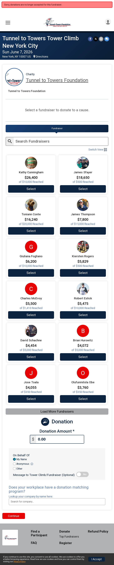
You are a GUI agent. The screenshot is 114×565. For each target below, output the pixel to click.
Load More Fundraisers (57, 411)
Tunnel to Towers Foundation (57, 80)
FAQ (34, 543)
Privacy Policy (19, 561)
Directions (42, 56)
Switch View (97, 149)
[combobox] (57, 501)
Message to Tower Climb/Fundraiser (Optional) (44, 475)
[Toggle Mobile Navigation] (8, 22)
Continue (13, 516)
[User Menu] (108, 22)
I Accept (96, 559)
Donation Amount (57, 431)
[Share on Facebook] (90, 39)
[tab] (57, 128)
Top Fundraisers (69, 536)
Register (65, 543)
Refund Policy (98, 531)
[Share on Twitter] (95, 39)
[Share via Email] (101, 39)
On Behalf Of (21, 455)
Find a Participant (39, 533)
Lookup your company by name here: (31, 496)
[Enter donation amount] (60, 439)
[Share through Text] (106, 39)
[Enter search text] (61, 141)
